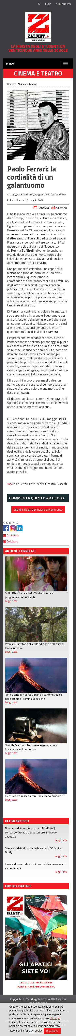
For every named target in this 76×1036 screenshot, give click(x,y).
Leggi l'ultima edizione (36, 982)
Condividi (41, 207)
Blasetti (62, 484)
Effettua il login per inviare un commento (38, 509)
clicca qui (55, 1018)
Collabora (10, 541)
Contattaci (10, 535)
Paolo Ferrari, (20, 484)
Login (48, 4)
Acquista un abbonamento (36, 986)
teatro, (52, 484)
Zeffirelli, (42, 484)
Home (10, 84)
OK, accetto (52, 1031)
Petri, (32, 484)
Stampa (59, 208)
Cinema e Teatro (38, 73)
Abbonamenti (63, 4)
